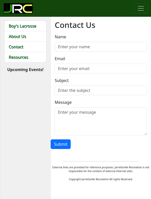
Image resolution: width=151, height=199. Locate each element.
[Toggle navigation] (141, 8)
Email (60, 58)
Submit (60, 144)
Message (63, 102)
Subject (62, 80)
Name (60, 37)
